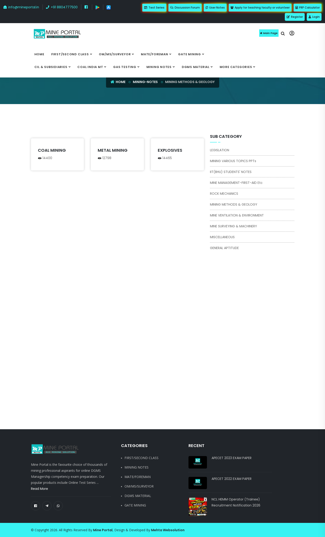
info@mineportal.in (21, 7)
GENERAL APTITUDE (224, 248)
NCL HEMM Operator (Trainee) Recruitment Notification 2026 (236, 502)
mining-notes (145, 82)
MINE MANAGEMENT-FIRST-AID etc (236, 182)
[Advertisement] (139, 121)
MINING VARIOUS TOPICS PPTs (233, 161)
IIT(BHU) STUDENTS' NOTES (231, 172)
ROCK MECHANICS (224, 193)
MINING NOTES (159, 67)
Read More (39, 488)
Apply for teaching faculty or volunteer (260, 7)
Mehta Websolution (168, 530)
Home (39, 54)
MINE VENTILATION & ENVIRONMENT (237, 215)
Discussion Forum (185, 7)
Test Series (154, 7)
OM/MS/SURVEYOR (115, 54)
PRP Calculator (307, 7)
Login (314, 17)
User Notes (215, 7)
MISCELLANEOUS (222, 237)
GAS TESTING (124, 67)
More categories (236, 67)
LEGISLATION (219, 150)
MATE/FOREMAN (154, 54)
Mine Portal (102, 530)
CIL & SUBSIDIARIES (50, 67)
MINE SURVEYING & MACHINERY (233, 226)
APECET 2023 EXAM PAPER (232, 458)
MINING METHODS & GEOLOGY (233, 204)
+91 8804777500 (62, 7)
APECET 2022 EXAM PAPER (232, 478)
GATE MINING (189, 54)
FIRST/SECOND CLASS (70, 54)
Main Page (269, 33)
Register (295, 17)
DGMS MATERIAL (196, 67)
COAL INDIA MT (90, 67)
